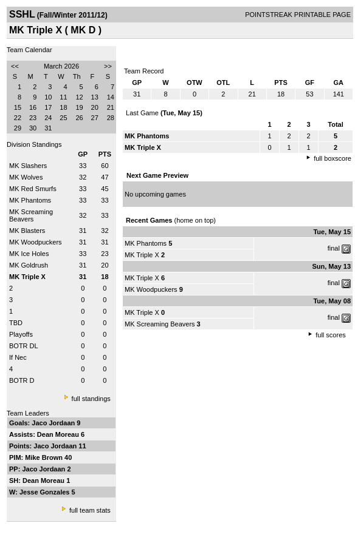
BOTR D (22, 380)
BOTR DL (23, 345)
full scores (330, 335)
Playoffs (21, 334)
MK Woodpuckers (35, 242)
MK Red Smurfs (33, 188)
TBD (15, 322)
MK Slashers (28, 165)
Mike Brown (44, 457)
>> (108, 66)
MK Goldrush (28, 265)
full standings (91, 398)
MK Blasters (27, 230)
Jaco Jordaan (54, 423)
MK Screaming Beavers (31, 215)
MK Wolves (26, 177)
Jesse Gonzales (45, 492)
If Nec (18, 357)
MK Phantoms (30, 200)
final (334, 248)
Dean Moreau (59, 434)
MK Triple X (142, 254)
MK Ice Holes (29, 253)
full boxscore (332, 158)
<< (15, 66)
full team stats (90, 510)
